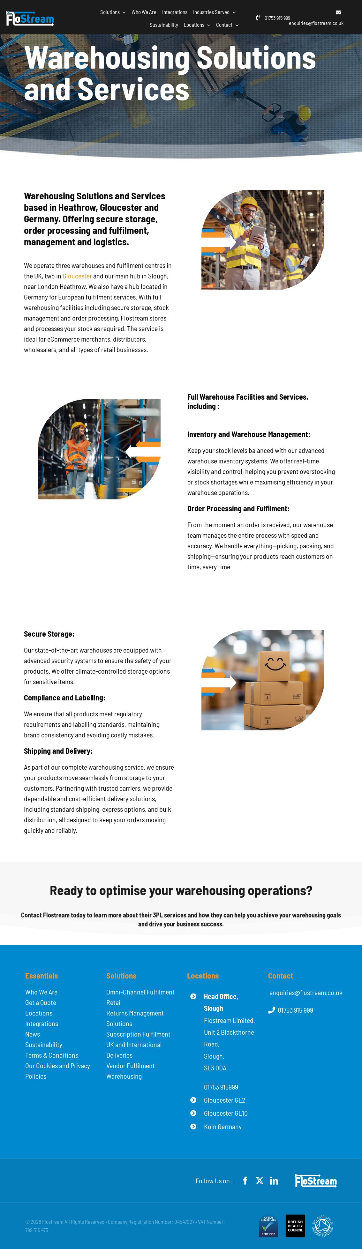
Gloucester (77, 275)
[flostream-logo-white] (30, 14)
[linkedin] (274, 1181)
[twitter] (260, 1181)
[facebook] (245, 1181)
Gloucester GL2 (224, 1100)
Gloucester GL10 (226, 1113)
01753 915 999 (277, 18)
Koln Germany (223, 1126)
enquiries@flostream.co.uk (316, 23)
